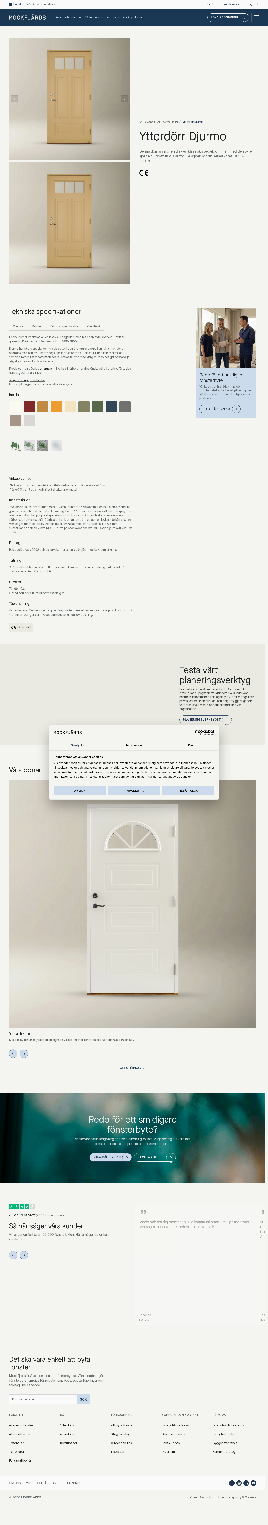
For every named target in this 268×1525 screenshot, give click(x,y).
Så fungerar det (97, 17)
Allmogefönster (20, 1441)
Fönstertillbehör (20, 1471)
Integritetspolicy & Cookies (236, 1508)
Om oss (15, 1494)
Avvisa (80, 790)
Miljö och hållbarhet (44, 1494)
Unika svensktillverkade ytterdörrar (160, 122)
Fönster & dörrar (68, 17)
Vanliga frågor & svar (176, 1431)
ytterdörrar (47, 369)
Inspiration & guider (128, 17)
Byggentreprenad (225, 1451)
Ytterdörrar (67, 1431)
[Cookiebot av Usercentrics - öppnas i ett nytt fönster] (197, 732)
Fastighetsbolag (224, 1441)
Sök (254, 4)
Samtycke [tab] (77, 744)
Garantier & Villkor (174, 1441)
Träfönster (16, 1451)
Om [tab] (190, 744)
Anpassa (134, 790)
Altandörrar (67, 1441)
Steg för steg (121, 1441)
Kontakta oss (171, 1451)
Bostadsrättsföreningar (229, 1431)
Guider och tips (122, 1451)
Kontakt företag (224, 1461)
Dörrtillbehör (69, 1451)
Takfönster (17, 1461)
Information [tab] (134, 744)
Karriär (73, 1494)
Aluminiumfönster (21, 1431)
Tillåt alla (188, 790)
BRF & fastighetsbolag (41, 4)
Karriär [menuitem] (210, 4)
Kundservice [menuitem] (231, 4)
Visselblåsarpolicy (199, 1508)
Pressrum (168, 1461)
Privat (17, 4)
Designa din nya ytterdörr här (28, 381)
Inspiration (118, 1461)
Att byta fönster (122, 1431)
